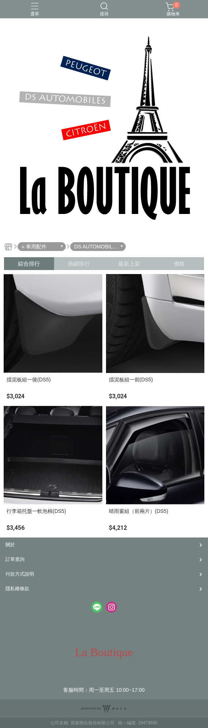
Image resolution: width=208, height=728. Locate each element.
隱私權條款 (17, 588)
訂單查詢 (14, 559)
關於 (10, 544)
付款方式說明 (19, 574)
